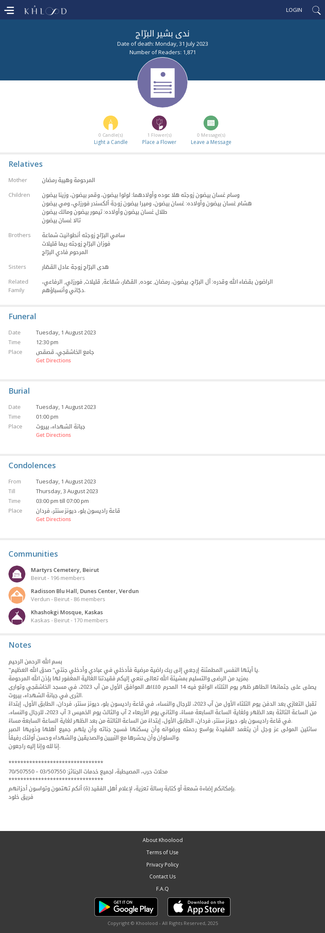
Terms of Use (162, 852)
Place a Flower (159, 142)
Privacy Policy (162, 864)
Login (294, 10)
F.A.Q (162, 888)
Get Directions (53, 360)
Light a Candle (111, 142)
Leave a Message (211, 142)
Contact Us (162, 876)
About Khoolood (163, 840)
